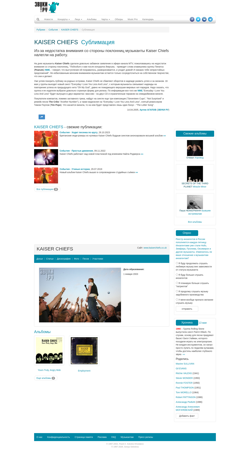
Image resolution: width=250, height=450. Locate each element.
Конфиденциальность (58, 437)
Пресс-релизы (145, 437)
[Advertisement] (125, 7)
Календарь (148, 19)
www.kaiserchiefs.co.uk (155, 247)
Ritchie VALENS (184, 373)
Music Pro (133, 19)
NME (47, 70)
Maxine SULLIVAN (185, 363)
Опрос (187, 232)
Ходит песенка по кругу (84, 132)
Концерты (64, 19)
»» (164, 135)
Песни (86, 258)
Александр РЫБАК (185, 402)
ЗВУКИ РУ (163, 109)
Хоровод (199, 157)
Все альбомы (195, 222)
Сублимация (98, 42)
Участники (97, 258)
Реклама (102, 437)
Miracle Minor (199, 186)
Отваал (190, 157)
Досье (40, 258)
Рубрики (41, 29)
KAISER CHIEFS (69, 29)
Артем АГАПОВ (148, 109)
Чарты (105, 19)
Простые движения (82, 150)
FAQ (113, 437)
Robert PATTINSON (186, 397)
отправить (187, 309)
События (53, 29)
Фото (76, 258)
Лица (78, 19)
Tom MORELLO (184, 392)
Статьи (49, 258)
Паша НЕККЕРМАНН (190, 210)
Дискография (64, 258)
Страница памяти (84, 437)
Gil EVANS (181, 368)
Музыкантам (127, 437)
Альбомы (91, 19)
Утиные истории (81, 169)
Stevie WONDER (184, 378)
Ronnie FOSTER (184, 383)
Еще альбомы (46, 378)
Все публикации (47, 189)
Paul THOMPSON (185, 387)
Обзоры (119, 19)
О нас (39, 437)
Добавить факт (187, 416)
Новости (48, 19)
